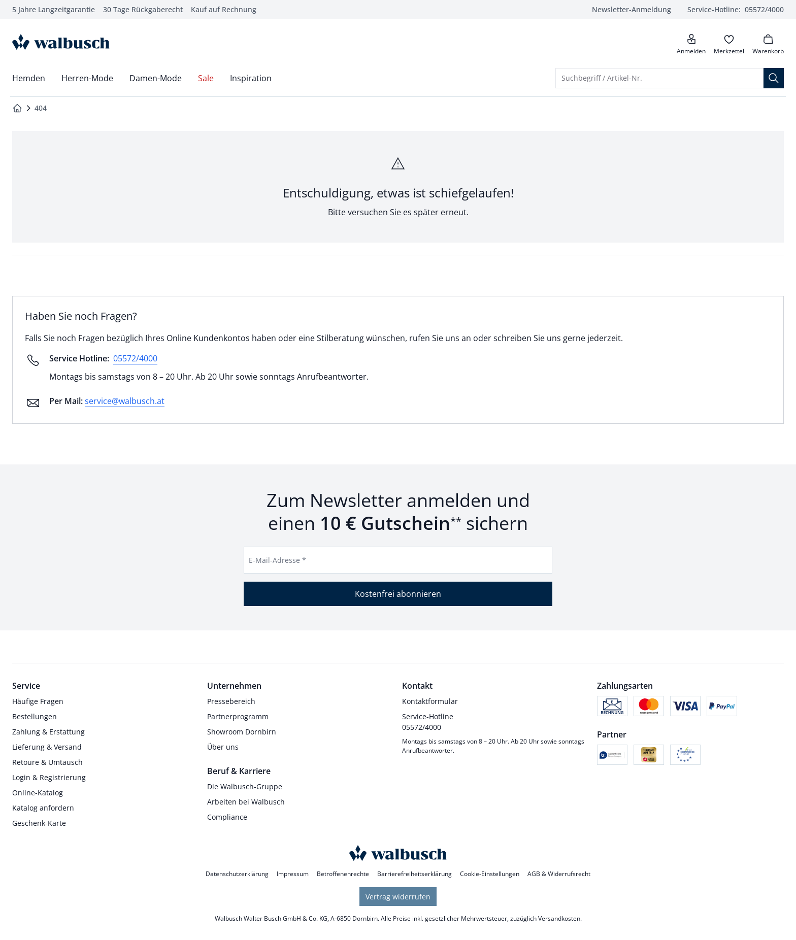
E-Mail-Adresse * (277, 560)
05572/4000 (135, 358)
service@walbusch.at (124, 401)
